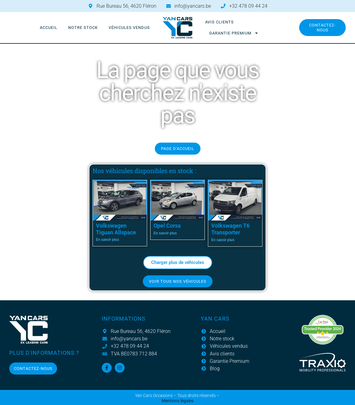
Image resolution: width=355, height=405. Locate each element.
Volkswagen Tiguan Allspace (116, 229)
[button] (177, 262)
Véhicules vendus (129, 27)
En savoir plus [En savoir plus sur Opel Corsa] (165, 233)
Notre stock (83, 27)
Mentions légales (178, 400)
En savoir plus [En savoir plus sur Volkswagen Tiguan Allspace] (107, 239)
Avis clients (219, 22)
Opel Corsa (167, 225)
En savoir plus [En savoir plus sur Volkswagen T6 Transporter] (222, 240)
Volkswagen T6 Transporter (230, 229)
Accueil (48, 27)
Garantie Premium (233, 33)
